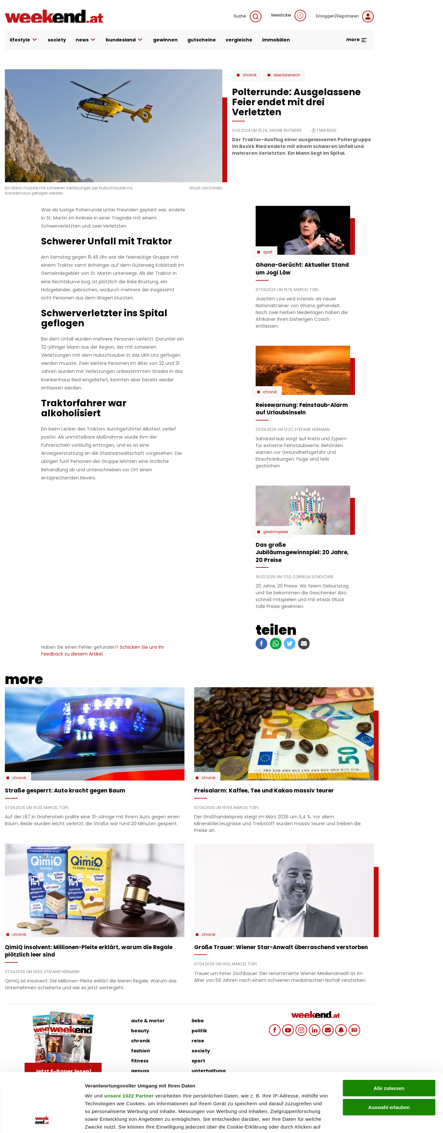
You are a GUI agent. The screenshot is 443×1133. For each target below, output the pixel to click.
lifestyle (24, 40)
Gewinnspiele (275, 531)
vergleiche (239, 40)
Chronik (250, 75)
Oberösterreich (286, 75)
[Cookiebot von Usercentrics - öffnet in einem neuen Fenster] (42, 1120)
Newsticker (288, 15)
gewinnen (165, 40)
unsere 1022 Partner (129, 1040)
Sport (267, 252)
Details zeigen (344, 1120)
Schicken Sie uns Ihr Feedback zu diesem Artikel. (102, 650)
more (356, 39)
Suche (247, 16)
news (86, 40)
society (57, 40)
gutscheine (201, 40)
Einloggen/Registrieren (345, 16)
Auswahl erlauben (389, 1052)
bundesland (124, 40)
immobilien (276, 40)
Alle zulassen (388, 1033)
